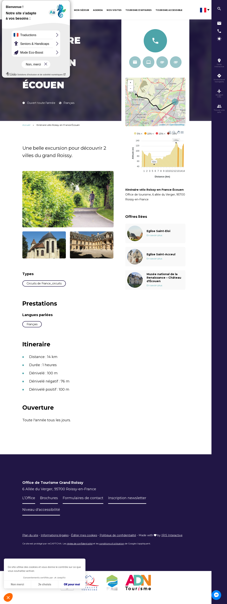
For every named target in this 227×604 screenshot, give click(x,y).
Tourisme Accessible (169, 10)
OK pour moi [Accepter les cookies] (72, 584)
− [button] (130, 88)
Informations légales (55, 535)
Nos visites (114, 10)
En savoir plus (154, 235)
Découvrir (63, 10)
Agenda (98, 10)
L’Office (28, 498)
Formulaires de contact (83, 498)
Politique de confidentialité (118, 535)
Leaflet (162, 124)
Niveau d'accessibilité (41, 510)
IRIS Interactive (172, 535)
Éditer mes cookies (84, 535)
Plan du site (30, 535)
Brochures (49, 498)
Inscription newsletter (127, 498)
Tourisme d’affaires (138, 10)
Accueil (26, 124)
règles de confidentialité (80, 543)
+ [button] (130, 83)
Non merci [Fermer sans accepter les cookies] (17, 584)
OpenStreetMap (176, 124)
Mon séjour (81, 10)
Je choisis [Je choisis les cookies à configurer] (44, 584)
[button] (8, 597)
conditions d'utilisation (111, 543)
